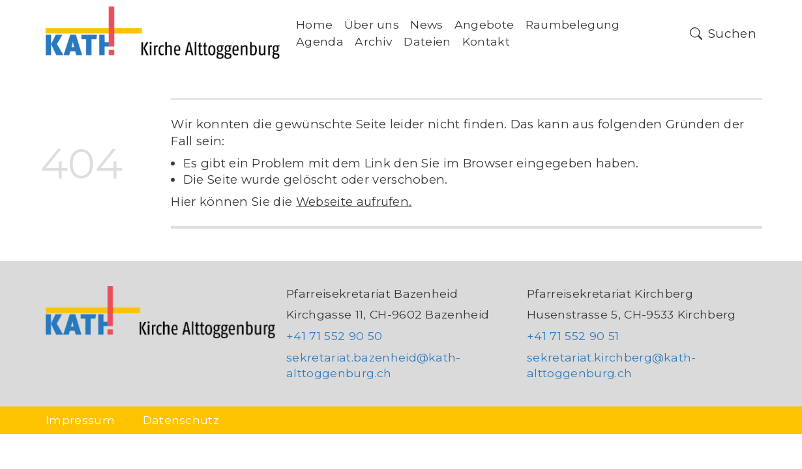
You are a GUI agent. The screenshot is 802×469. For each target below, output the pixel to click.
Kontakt (486, 41)
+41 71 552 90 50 (334, 336)
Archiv (374, 41)
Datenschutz (181, 420)
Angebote (484, 24)
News (426, 24)
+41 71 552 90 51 (573, 336)
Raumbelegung (573, 24)
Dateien (427, 41)
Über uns (372, 24)
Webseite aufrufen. (354, 201)
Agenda (320, 41)
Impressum (80, 420)
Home (314, 24)
